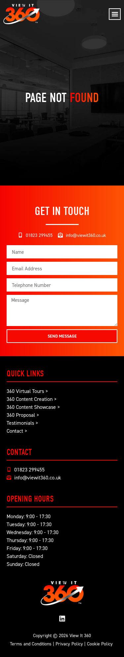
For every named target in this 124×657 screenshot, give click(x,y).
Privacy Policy (69, 643)
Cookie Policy (100, 643)
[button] (115, 14)
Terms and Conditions (31, 643)
